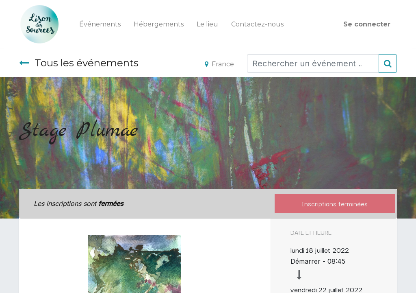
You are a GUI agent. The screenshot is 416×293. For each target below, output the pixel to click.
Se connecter (366, 24)
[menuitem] (100, 24)
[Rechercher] (388, 63)
